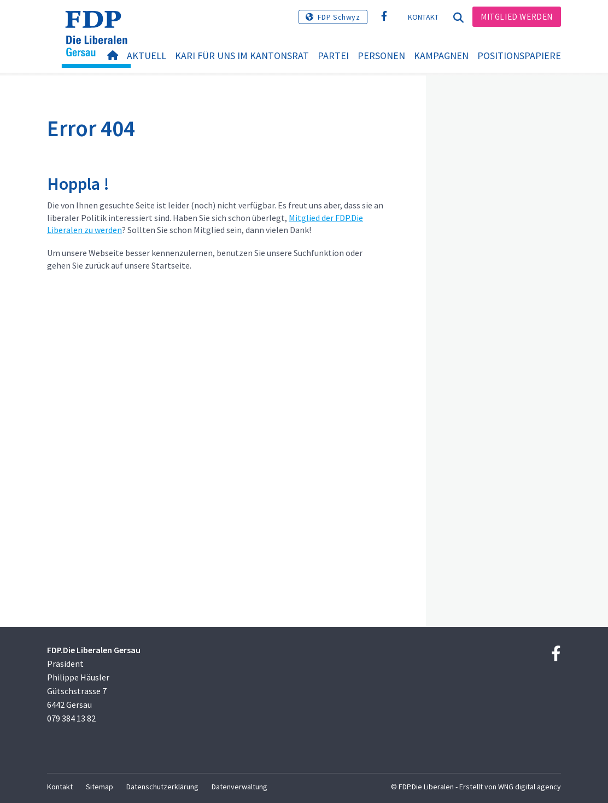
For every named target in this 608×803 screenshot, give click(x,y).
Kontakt (423, 17)
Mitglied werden (517, 16)
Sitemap (99, 787)
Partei (333, 55)
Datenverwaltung (239, 787)
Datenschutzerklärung (162, 787)
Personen (381, 55)
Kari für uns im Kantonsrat (242, 55)
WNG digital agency (529, 787)
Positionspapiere (519, 55)
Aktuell (146, 55)
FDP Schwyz (339, 17)
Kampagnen (441, 55)
